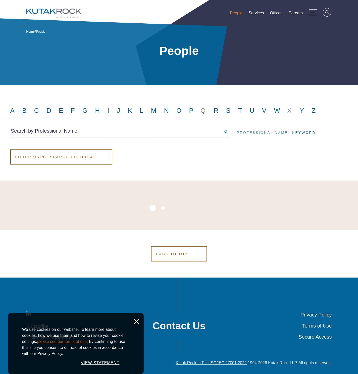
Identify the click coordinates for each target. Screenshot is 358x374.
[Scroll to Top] (179, 253)
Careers (298, 14)
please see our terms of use (62, 341)
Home (30, 31)
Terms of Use (317, 325)
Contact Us (179, 326)
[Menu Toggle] (316, 12)
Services (259, 14)
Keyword (304, 132)
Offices (279, 14)
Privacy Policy (316, 314)
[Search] (330, 13)
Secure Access (315, 336)
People (239, 14)
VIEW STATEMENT (100, 363)
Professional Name (262, 132)
